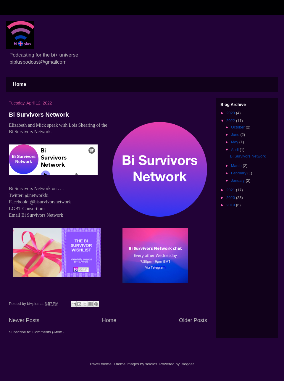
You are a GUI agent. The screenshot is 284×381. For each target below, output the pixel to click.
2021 (231, 190)
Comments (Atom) (48, 332)
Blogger (187, 364)
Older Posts (193, 320)
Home (19, 84)
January (238, 180)
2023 (231, 113)
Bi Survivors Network (39, 114)
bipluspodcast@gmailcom (38, 62)
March (237, 165)
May (235, 142)
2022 (231, 120)
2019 (231, 205)
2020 (231, 197)
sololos (151, 364)
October (238, 127)
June (236, 134)
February (239, 173)
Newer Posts (24, 320)
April (235, 149)
